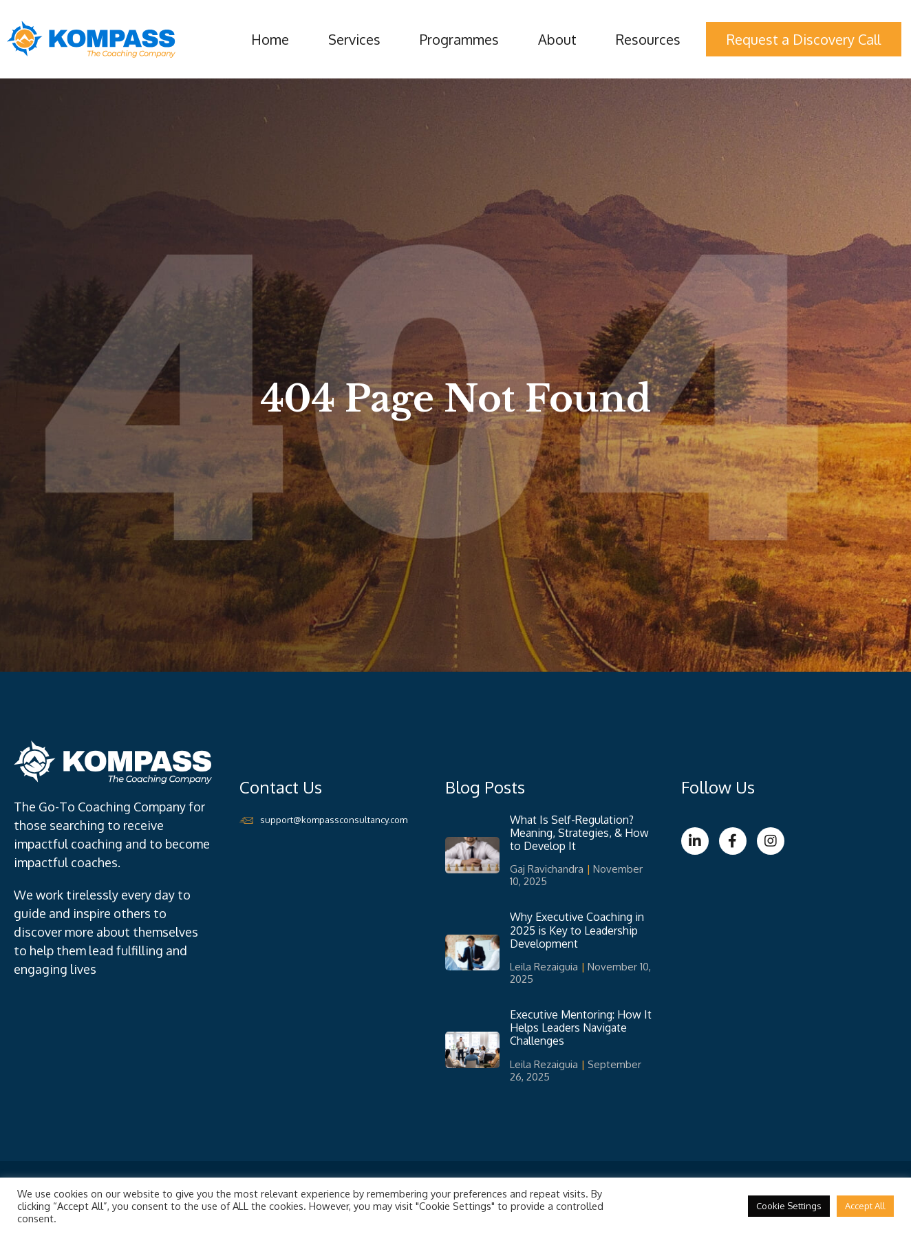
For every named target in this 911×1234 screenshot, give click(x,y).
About (557, 39)
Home (270, 39)
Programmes (459, 39)
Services (354, 39)
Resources (648, 39)
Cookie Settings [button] (789, 1205)
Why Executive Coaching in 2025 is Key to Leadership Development (577, 930)
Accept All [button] (865, 1205)
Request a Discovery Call (804, 39)
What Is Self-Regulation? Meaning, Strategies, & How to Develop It (579, 833)
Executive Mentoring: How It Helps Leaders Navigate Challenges (581, 1027)
